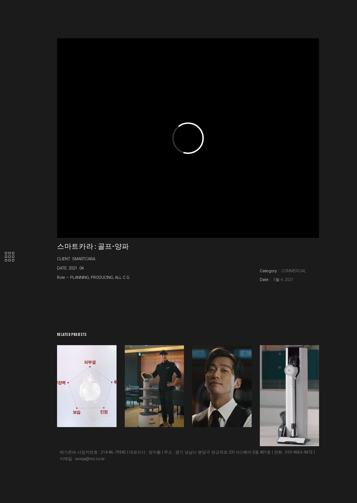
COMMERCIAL (293, 270)
